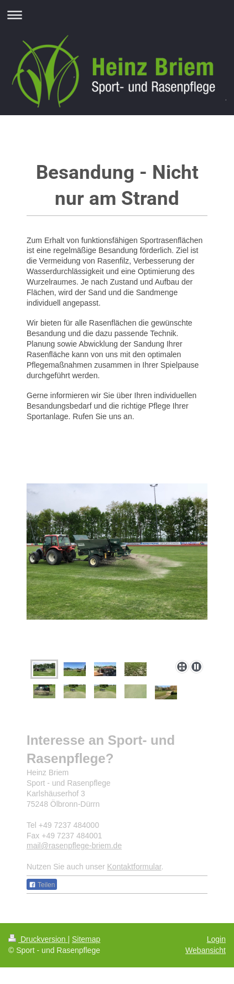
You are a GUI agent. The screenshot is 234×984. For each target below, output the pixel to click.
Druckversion (37, 939)
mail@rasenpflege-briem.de (74, 845)
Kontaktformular (134, 866)
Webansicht (205, 950)
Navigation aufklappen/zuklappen (117, 15)
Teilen (42, 885)
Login (216, 939)
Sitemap (86, 939)
